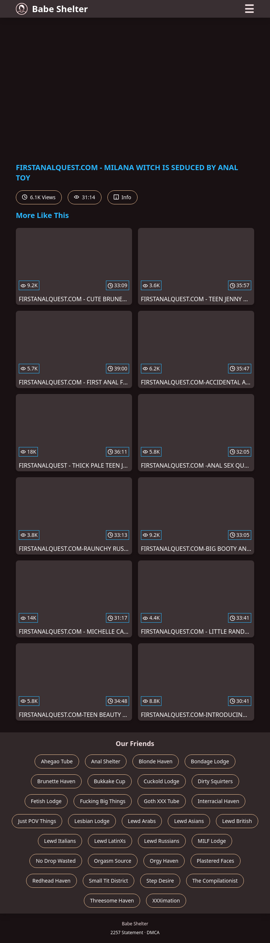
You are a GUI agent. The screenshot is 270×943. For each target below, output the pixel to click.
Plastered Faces (215, 860)
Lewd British (237, 820)
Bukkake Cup (109, 781)
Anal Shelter (105, 761)
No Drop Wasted (55, 860)
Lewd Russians (162, 840)
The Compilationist (215, 880)
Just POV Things (37, 820)
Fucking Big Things (102, 801)
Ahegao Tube (56, 761)
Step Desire (160, 880)
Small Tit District (108, 880)
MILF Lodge (212, 840)
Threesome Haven (112, 900)
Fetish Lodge (46, 801)
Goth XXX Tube (162, 801)
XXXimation (166, 900)
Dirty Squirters (215, 781)
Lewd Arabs (142, 820)
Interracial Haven (218, 801)
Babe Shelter (52, 9)
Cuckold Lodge (162, 781)
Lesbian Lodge (91, 820)
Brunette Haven (56, 781)
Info (122, 197)
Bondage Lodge (210, 761)
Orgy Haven (164, 860)
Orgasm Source (112, 860)
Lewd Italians (60, 840)
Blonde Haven (156, 761)
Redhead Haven (51, 880)
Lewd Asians (189, 820)
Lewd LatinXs (110, 840)
